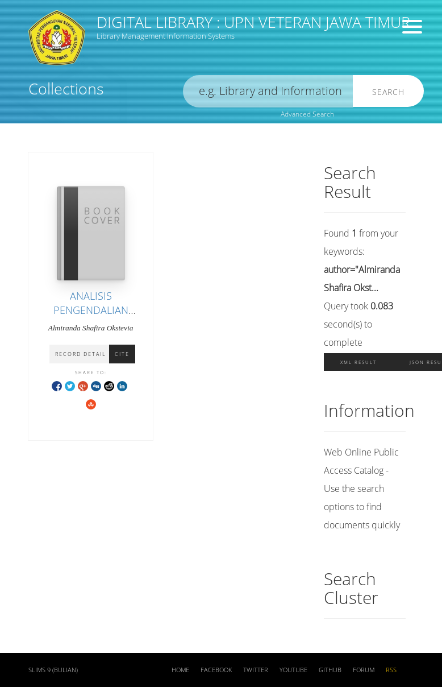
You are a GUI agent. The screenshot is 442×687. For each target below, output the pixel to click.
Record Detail (80, 354)
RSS (391, 670)
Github (330, 670)
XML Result (358, 362)
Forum (363, 670)
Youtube (293, 670)
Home (180, 670)
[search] (268, 91)
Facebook (216, 670)
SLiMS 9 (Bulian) (53, 670)
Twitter (255, 670)
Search (388, 91)
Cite (122, 354)
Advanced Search (307, 114)
